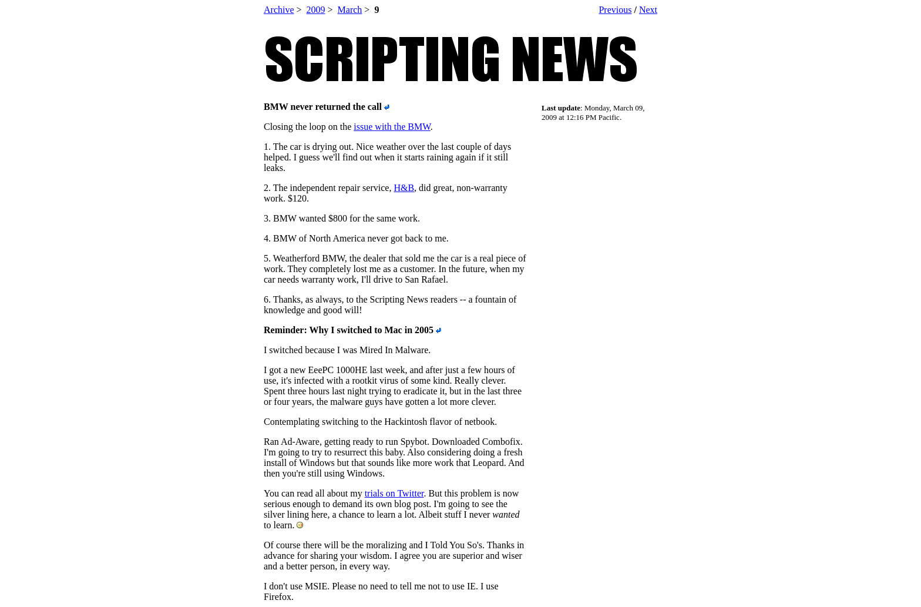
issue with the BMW (392, 127)
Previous (615, 10)
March (350, 10)
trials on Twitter (394, 493)
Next (648, 10)
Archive (279, 10)
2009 (316, 10)
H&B (404, 188)
